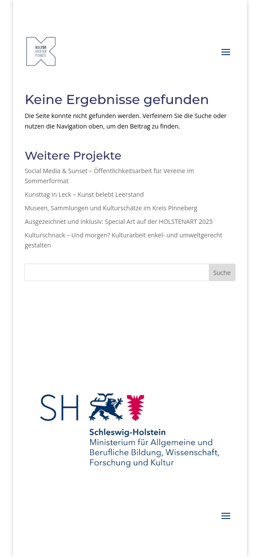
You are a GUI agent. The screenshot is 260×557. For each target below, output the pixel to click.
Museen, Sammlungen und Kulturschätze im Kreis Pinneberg (111, 208)
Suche (221, 272)
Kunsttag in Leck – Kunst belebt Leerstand (84, 194)
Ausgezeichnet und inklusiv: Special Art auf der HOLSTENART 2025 (118, 221)
